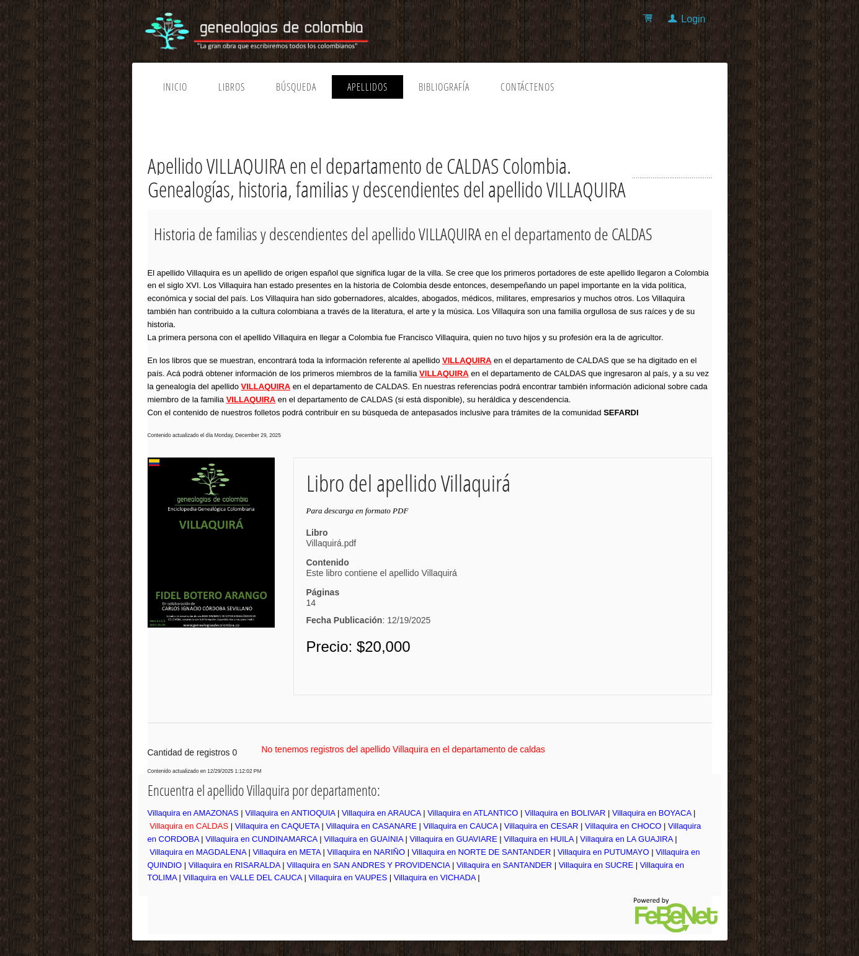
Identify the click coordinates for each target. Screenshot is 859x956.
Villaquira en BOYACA (651, 813)
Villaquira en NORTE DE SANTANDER (481, 852)
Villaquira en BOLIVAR (565, 813)
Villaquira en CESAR (541, 826)
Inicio (175, 87)
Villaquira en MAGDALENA (197, 852)
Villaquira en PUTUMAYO (603, 852)
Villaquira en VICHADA (435, 877)
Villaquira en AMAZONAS (193, 813)
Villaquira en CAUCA (460, 826)
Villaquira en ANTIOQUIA (290, 813)
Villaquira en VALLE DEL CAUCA (243, 877)
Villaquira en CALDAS (188, 826)
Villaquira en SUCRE (596, 865)
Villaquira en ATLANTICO (472, 813)
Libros (231, 87)
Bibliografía (444, 87)
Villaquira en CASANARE (371, 826)
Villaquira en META (287, 852)
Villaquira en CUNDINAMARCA (261, 839)
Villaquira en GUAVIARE (453, 839)
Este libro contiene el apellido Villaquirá (381, 573)
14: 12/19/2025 (368, 611)
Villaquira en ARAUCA (381, 813)
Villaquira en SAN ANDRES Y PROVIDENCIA (368, 865)
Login (693, 19)
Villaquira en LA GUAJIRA (626, 839)
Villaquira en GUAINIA (363, 839)
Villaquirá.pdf (331, 543)
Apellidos (367, 87)
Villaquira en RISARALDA (234, 865)
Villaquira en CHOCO (623, 826)
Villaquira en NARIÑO (366, 852)
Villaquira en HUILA (539, 839)
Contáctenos (527, 87)
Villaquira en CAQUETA (277, 826)
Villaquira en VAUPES (347, 877)
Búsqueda (296, 87)
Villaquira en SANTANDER (504, 865)
